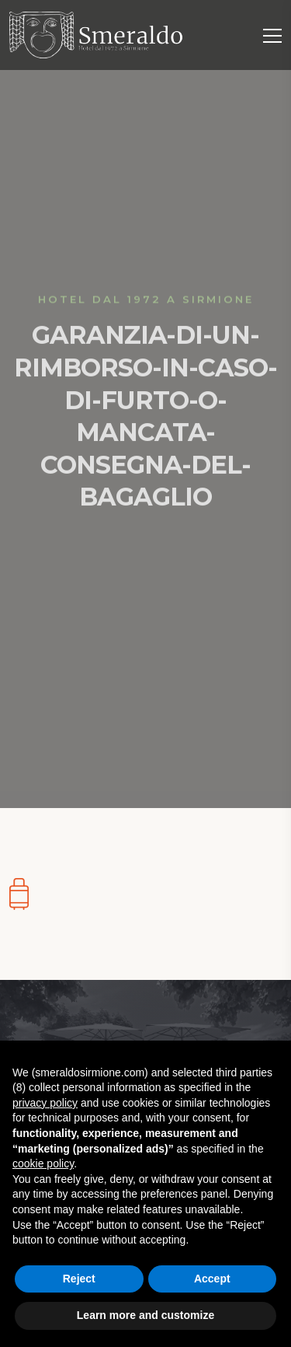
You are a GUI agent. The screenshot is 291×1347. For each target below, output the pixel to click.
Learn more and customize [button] (145, 1315)
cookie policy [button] (43, 1163)
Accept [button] (212, 1278)
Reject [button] (79, 1278)
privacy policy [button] (45, 1103)
